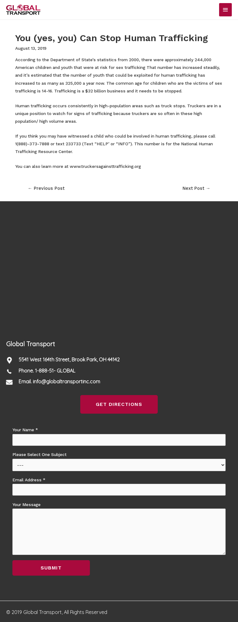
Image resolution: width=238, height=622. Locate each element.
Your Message (119, 528)
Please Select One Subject (119, 461)
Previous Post (46, 188)
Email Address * (119, 486)
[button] (119, 404)
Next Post (196, 188)
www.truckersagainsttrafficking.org (105, 166)
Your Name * (119, 436)
